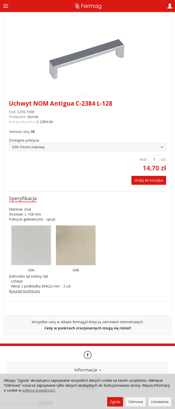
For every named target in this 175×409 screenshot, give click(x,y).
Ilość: (144, 159)
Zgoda (115, 401)
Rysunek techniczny (24, 291)
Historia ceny (21, 131)
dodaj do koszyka (149, 180)
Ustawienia (160, 401)
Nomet (33, 116)
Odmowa (135, 401)
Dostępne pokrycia (24, 140)
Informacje (87, 370)
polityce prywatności (38, 390)
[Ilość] (154, 159)
